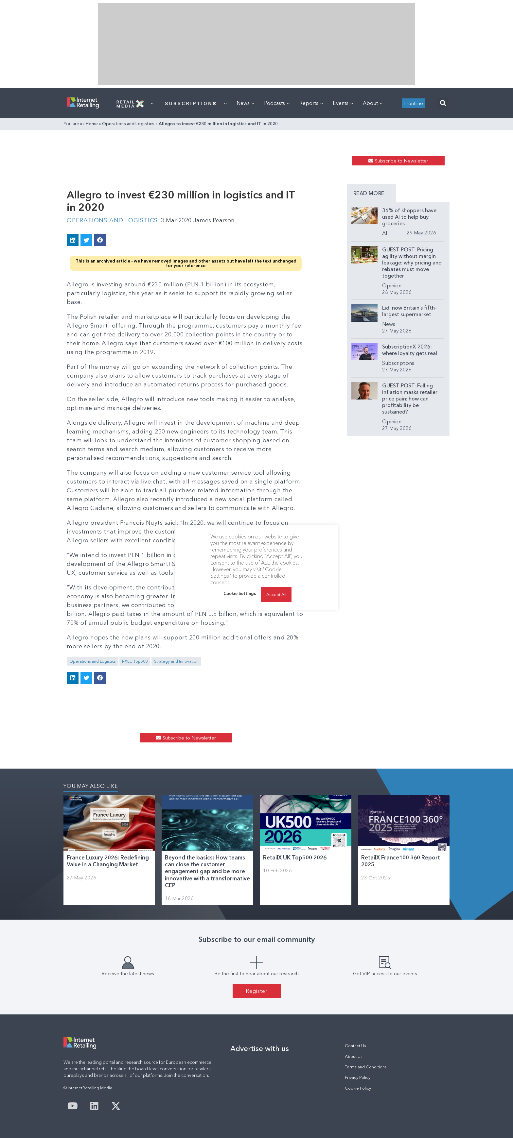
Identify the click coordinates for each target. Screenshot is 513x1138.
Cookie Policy (358, 1088)
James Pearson (214, 220)
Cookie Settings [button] (239, 593)
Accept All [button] (276, 594)
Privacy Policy (357, 1077)
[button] (442, 103)
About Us (354, 1056)
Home (92, 123)
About (372, 103)
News (245, 103)
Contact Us (355, 1045)
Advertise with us (259, 1048)
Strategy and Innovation (176, 661)
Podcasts (277, 103)
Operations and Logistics (128, 123)
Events (343, 103)
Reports (311, 103)
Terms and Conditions (366, 1066)
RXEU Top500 (135, 661)
